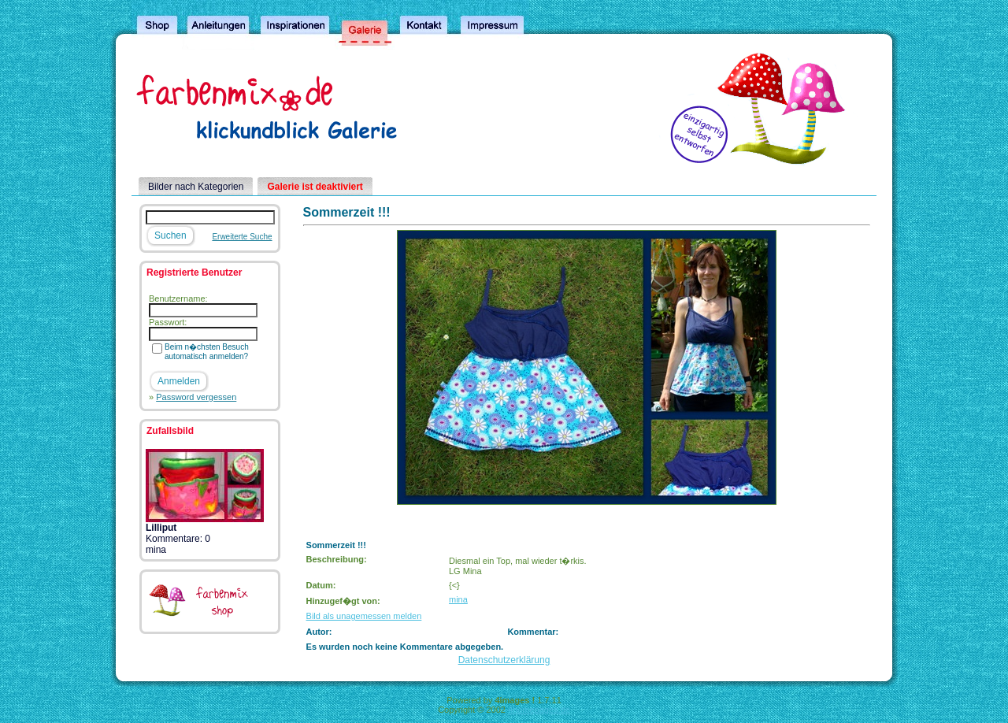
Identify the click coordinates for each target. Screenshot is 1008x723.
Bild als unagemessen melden (364, 616)
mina (458, 599)
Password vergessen (196, 397)
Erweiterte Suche (242, 236)
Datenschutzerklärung (504, 660)
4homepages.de (539, 709)
